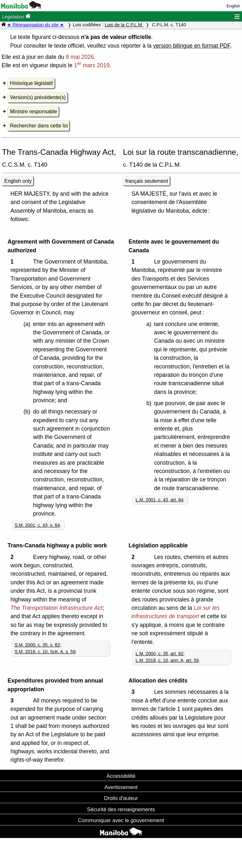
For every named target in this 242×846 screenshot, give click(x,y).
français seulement (146, 181)
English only (18, 181)
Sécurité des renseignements (121, 809)
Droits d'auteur (121, 798)
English (233, 6)
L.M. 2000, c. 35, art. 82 (159, 653)
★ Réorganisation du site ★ (35, 24)
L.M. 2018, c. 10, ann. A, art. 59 (167, 660)
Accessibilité (121, 776)
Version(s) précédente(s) (38, 97)
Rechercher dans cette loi (39, 125)
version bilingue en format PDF (191, 45)
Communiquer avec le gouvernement (121, 820)
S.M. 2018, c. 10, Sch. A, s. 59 (44, 651)
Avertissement (120, 787)
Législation (16, 16)
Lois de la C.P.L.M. (124, 24)
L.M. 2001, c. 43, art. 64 (159, 499)
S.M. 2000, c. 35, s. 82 (37, 644)
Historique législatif (31, 83)
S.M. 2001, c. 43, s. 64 (37, 525)
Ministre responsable (33, 111)
